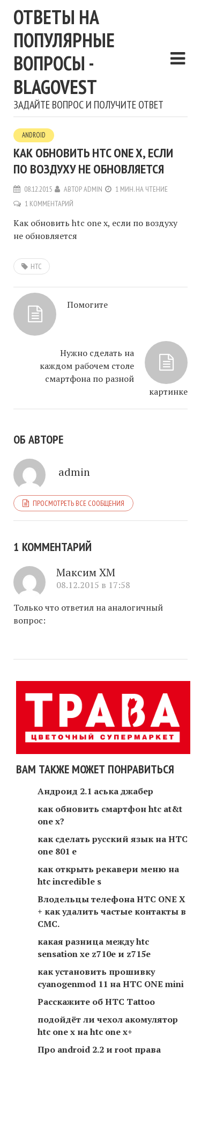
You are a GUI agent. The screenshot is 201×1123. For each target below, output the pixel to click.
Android (34, 135)
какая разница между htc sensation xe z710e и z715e (94, 948)
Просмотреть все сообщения (78, 503)
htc (36, 266)
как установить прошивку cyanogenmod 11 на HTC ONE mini (111, 978)
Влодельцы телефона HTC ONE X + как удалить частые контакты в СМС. (112, 911)
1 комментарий (49, 203)
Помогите (87, 304)
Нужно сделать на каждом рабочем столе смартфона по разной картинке (114, 372)
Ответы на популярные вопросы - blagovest (64, 51)
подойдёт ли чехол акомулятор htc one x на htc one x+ (108, 1025)
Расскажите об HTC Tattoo (96, 1002)
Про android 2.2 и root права (99, 1049)
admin (93, 189)
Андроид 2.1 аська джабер (95, 791)
